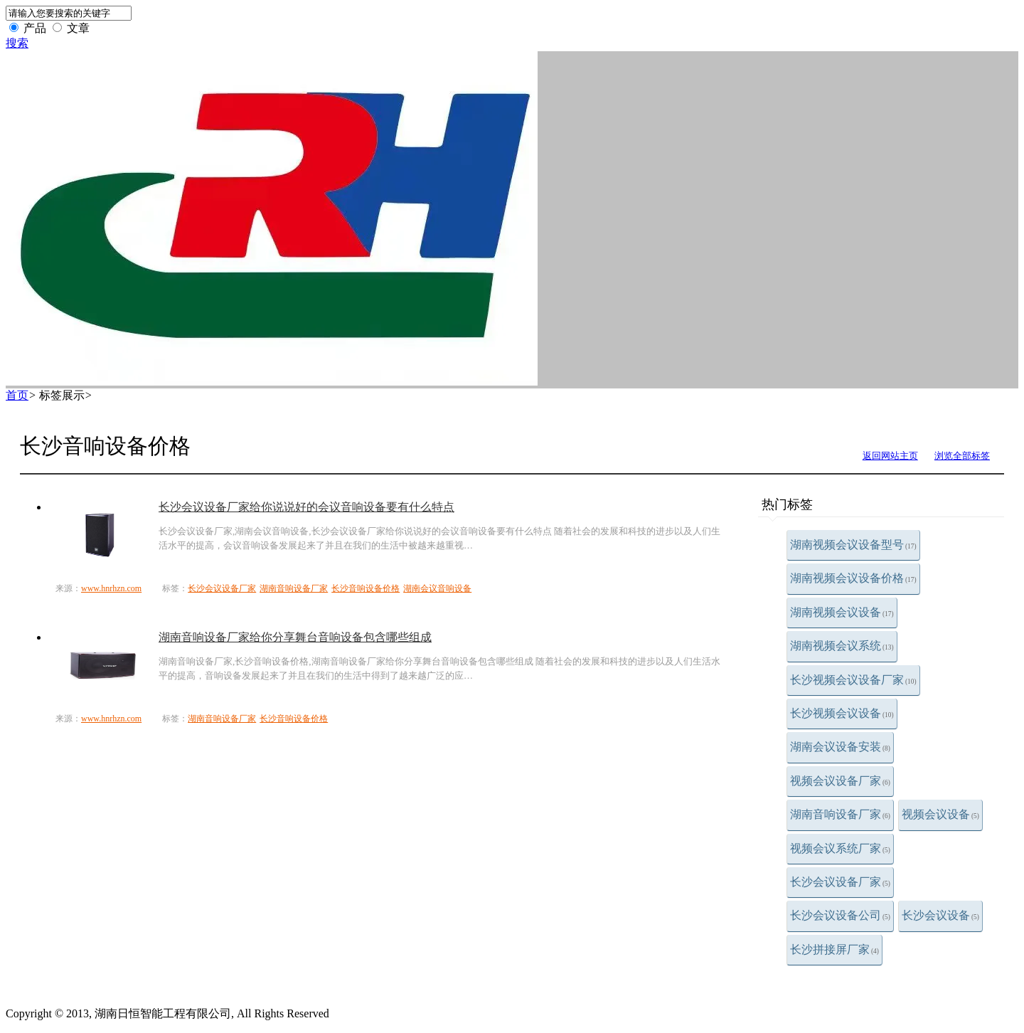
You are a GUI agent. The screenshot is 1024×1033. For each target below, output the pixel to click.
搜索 (17, 43)
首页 (17, 395)
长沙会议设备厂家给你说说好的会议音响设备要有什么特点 (306, 507)
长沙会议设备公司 (840, 915)
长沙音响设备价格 (365, 588)
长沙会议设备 (940, 915)
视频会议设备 (940, 814)
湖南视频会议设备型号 (853, 545)
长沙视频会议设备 (842, 713)
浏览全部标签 (962, 455)
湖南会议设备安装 (840, 747)
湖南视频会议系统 (842, 646)
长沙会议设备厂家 (840, 882)
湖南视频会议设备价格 (853, 578)
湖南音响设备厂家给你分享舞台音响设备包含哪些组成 (295, 637)
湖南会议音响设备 (437, 588)
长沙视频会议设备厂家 (853, 680)
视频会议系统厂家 (840, 848)
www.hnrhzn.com (111, 588)
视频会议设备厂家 (840, 781)
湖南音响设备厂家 (840, 814)
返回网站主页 (890, 455)
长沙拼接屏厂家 (834, 949)
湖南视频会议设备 (842, 612)
